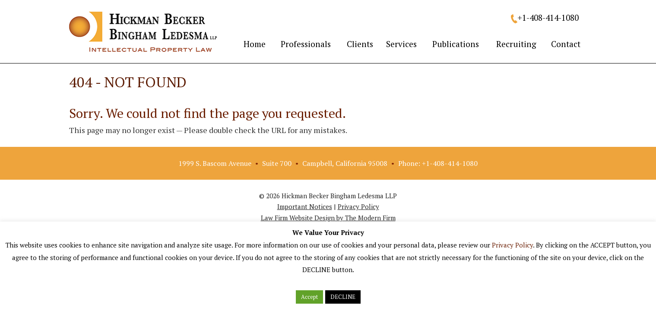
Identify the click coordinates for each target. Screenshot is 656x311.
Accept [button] (309, 297)
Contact (565, 43)
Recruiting (516, 43)
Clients (360, 43)
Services (401, 43)
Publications (455, 43)
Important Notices (304, 206)
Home (255, 43)
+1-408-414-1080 (548, 17)
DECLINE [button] (342, 297)
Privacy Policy (358, 206)
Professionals (306, 43)
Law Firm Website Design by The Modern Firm (328, 217)
